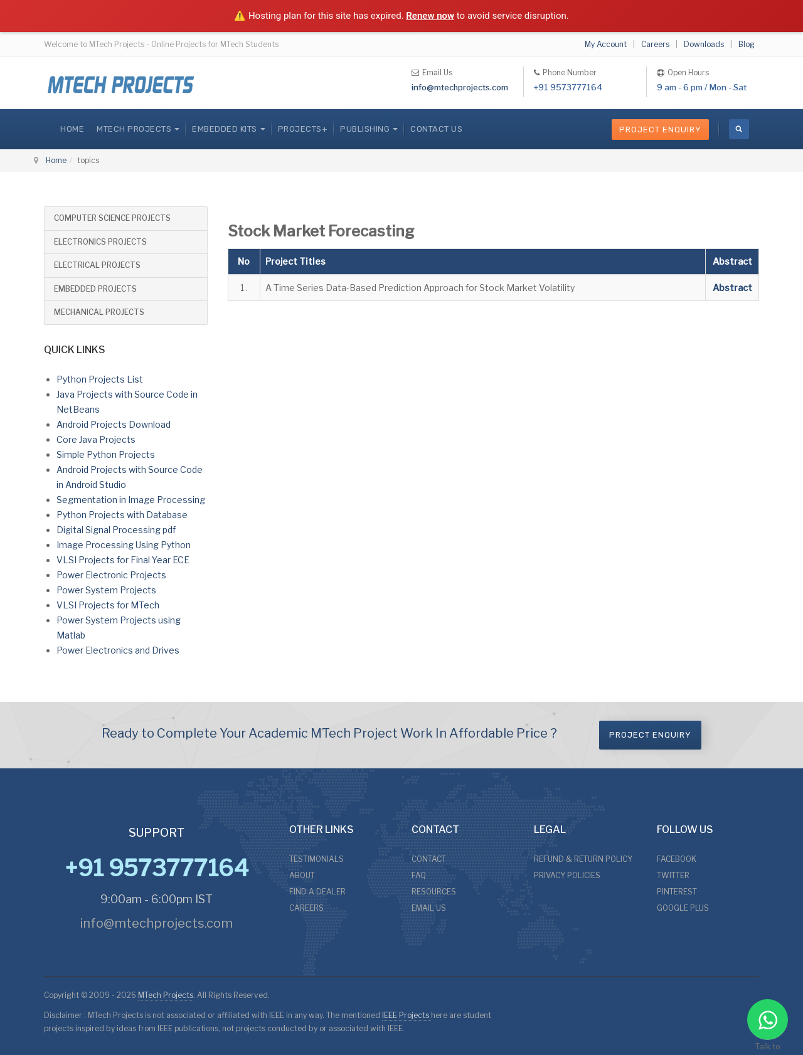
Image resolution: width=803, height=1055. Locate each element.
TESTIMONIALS (316, 859)
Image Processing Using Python (123, 544)
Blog (746, 44)
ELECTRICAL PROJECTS (97, 265)
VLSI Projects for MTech (107, 605)
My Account (606, 44)
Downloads (704, 44)
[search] (739, 129)
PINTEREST (677, 891)
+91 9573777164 (568, 87)
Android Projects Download (113, 424)
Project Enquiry (660, 129)
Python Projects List (99, 379)
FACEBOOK (676, 859)
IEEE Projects (406, 1015)
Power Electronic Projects (111, 575)
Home (72, 129)
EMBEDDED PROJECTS (95, 289)
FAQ (419, 875)
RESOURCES (434, 891)
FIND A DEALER (317, 891)
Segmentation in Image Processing (130, 499)
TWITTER (673, 875)
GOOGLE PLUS (683, 908)
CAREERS (306, 908)
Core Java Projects (96, 439)
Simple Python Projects (105, 454)
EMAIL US (429, 908)
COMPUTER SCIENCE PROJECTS (112, 218)
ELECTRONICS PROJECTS (100, 242)
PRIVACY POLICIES (567, 875)
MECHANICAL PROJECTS (99, 312)
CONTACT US (436, 129)
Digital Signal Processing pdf (116, 529)
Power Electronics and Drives (117, 650)
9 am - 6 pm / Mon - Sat (702, 87)
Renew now (430, 15)
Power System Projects (106, 590)
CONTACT (429, 859)
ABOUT (302, 875)
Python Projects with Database (122, 514)
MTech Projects (165, 995)
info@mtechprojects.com (460, 87)
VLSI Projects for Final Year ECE (122, 559)
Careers (655, 44)
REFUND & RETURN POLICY (583, 859)
